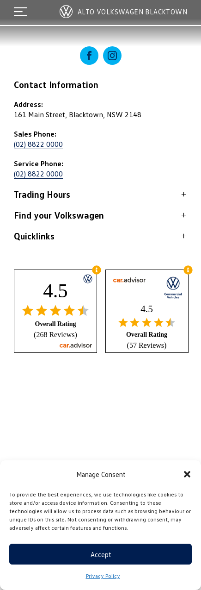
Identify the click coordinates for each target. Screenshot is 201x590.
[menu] (20, 11)
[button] (187, 474)
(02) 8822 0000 (38, 144)
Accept (101, 554)
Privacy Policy (103, 575)
